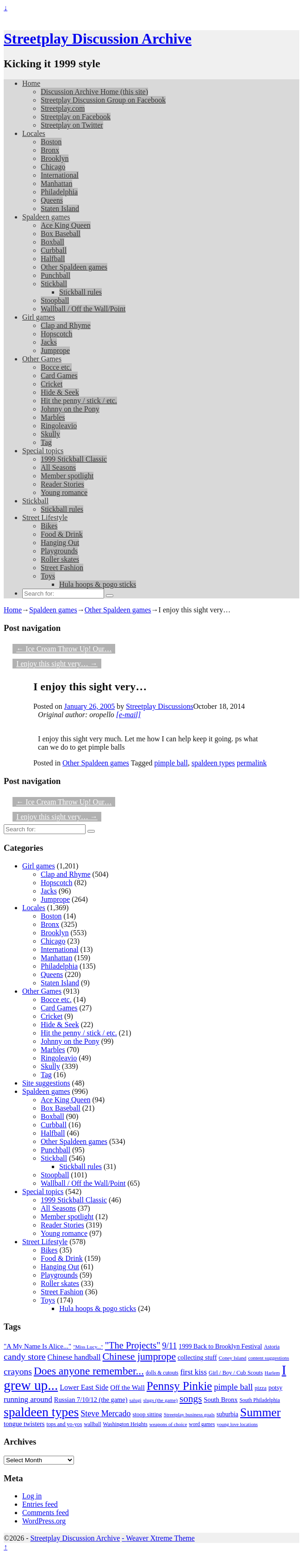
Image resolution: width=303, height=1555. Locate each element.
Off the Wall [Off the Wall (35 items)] (127, 1387)
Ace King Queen (66, 225)
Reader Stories (62, 484)
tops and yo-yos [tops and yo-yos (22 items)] (64, 1424)
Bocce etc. (56, 367)
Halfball (53, 259)
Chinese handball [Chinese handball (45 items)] (74, 1357)
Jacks (49, 342)
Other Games (42, 359)
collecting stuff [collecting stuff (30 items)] (197, 1357)
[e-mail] (128, 715)
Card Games (59, 375)
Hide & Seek (60, 392)
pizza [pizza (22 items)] (261, 1388)
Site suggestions (46, 1083)
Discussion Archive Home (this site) (94, 92)
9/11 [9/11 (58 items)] (169, 1345)
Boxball (52, 242)
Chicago (53, 167)
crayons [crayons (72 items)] (18, 1371)
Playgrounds (59, 551)
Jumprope (55, 350)
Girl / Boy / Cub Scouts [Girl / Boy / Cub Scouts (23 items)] (236, 1372)
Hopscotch (56, 334)
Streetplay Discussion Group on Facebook (103, 100)
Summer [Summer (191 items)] (260, 1412)
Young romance (64, 492)
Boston (51, 142)
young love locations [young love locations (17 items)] (237, 1424)
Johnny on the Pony (70, 409)
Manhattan (56, 183)
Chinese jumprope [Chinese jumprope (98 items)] (139, 1356)
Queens (52, 200)
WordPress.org (44, 1521)
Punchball (55, 275)
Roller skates (60, 559)
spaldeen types (213, 763)
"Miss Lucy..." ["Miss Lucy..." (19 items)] (88, 1346)
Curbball (54, 250)
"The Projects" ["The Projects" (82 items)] (133, 1345)
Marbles (53, 417)
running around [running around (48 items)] (28, 1399)
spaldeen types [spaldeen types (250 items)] (41, 1412)
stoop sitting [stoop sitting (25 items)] (147, 1414)
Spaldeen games (46, 217)
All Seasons (58, 467)
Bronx (50, 150)
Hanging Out (60, 542)
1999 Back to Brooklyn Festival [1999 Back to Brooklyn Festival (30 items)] (220, 1346)
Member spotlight (67, 476)
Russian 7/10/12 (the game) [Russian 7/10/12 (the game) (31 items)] (91, 1399)
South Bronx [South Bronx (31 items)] (220, 1399)
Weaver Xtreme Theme (160, 1538)
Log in (32, 1496)
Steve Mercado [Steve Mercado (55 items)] (105, 1413)
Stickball (54, 284)
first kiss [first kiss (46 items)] (193, 1372)
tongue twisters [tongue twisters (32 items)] (24, 1423)
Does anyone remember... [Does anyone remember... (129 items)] (89, 1371)
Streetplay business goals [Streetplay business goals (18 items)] (189, 1414)
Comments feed (45, 1512)
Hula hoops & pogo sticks (97, 584)
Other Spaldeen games (74, 267)
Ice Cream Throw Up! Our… (63, 649)
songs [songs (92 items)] (190, 1398)
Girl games (38, 317)
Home (31, 83)
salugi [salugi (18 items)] (136, 1400)
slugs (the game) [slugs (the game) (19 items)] (160, 1400)
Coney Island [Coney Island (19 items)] (233, 1358)
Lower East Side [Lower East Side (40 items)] (84, 1387)
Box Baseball (60, 234)
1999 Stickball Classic (74, 459)
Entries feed (40, 1504)
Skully (50, 434)
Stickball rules (80, 292)
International (60, 175)
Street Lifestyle (45, 517)
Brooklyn (54, 158)
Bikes (49, 526)
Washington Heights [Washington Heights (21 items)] (125, 1424)
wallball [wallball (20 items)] (92, 1424)
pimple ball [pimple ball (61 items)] (233, 1387)
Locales (33, 133)
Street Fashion (62, 568)
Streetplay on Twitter (72, 125)
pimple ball (171, 763)
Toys (48, 576)
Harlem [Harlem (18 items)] (272, 1372)
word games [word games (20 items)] (202, 1424)
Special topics (42, 451)
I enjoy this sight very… (57, 664)
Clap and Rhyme (66, 325)
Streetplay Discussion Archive (98, 38)
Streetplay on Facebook (76, 117)
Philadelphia (59, 192)
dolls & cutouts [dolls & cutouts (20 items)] (162, 1373)
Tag (46, 442)
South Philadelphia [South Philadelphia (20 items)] (260, 1400)
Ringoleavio (59, 426)
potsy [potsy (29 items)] (275, 1387)
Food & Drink (62, 534)
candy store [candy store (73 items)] (25, 1356)
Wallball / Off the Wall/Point (83, 309)
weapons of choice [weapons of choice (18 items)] (168, 1424)
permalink (252, 763)
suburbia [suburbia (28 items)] (227, 1414)
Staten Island (60, 208)
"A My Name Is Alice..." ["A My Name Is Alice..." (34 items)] (37, 1346)
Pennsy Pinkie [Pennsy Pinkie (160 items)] (179, 1386)
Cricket (51, 384)
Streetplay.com (63, 108)
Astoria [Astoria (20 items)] (271, 1347)
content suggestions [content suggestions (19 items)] (268, 1358)
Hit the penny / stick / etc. (79, 401)
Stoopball (55, 300)
